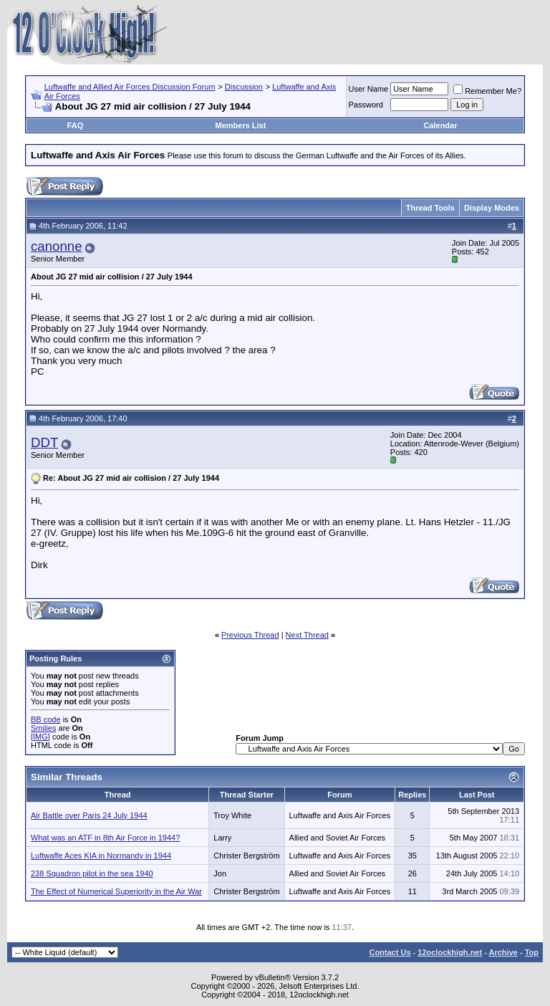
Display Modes (491, 207)
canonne (56, 246)
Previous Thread (250, 635)
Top (532, 952)
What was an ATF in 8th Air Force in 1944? (105, 837)
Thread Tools (430, 207)
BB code (46, 719)
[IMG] (40, 736)
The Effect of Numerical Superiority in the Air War (116, 891)
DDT (44, 442)
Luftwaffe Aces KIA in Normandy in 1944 (101, 855)
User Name (369, 89)
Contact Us (389, 952)
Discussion (244, 86)
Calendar (440, 125)
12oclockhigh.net (450, 952)
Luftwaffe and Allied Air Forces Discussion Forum (130, 86)
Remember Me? (487, 91)
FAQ (75, 125)
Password (366, 104)
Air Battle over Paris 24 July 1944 (89, 815)
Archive (503, 952)
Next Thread (307, 635)
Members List (240, 125)
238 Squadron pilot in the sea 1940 (92, 873)
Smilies (43, 728)
